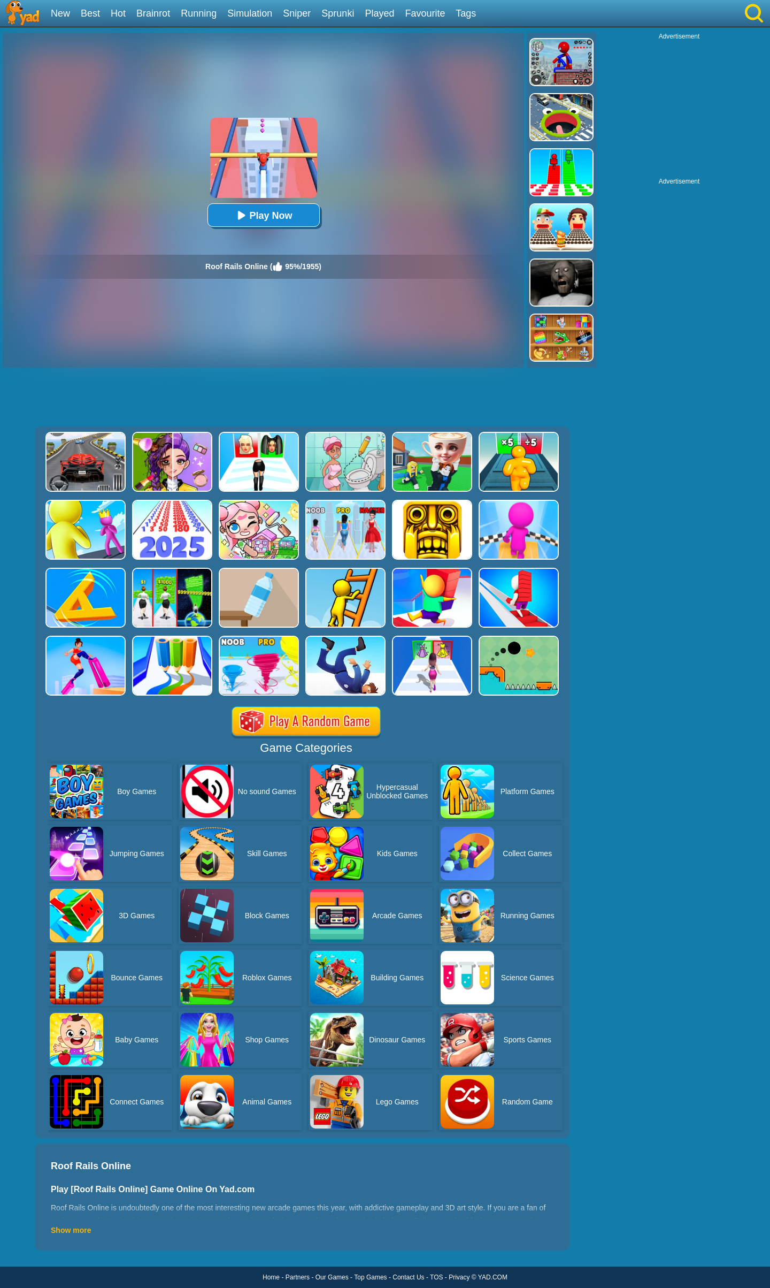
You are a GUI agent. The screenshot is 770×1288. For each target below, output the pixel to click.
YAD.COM (492, 1277)
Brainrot (153, 13)
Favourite (425, 13)
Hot (118, 13)
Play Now (263, 215)
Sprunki (337, 13)
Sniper (297, 13)
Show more (71, 1230)
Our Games (332, 1277)
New (60, 13)
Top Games (370, 1277)
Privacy (459, 1277)
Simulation (249, 13)
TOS (436, 1277)
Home (271, 1277)
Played (379, 13)
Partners (298, 1277)
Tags (466, 13)
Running (199, 13)
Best (90, 13)
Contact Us (408, 1277)
